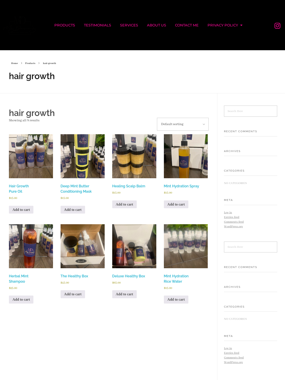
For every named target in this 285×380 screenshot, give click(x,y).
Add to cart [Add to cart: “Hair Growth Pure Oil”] (21, 210)
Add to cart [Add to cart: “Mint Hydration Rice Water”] (176, 299)
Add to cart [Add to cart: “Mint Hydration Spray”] (176, 204)
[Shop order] (183, 124)
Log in (228, 212)
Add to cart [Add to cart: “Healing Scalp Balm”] (124, 204)
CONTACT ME (187, 25)
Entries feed (231, 217)
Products (30, 63)
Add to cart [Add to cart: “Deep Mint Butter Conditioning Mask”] (72, 210)
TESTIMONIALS (97, 25)
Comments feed (234, 222)
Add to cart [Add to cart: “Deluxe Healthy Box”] (124, 294)
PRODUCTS (64, 25)
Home (14, 63)
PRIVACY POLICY (225, 25)
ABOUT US (156, 25)
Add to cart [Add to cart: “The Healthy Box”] (72, 294)
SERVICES (129, 25)
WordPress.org (233, 226)
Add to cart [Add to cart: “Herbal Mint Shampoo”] (21, 299)
